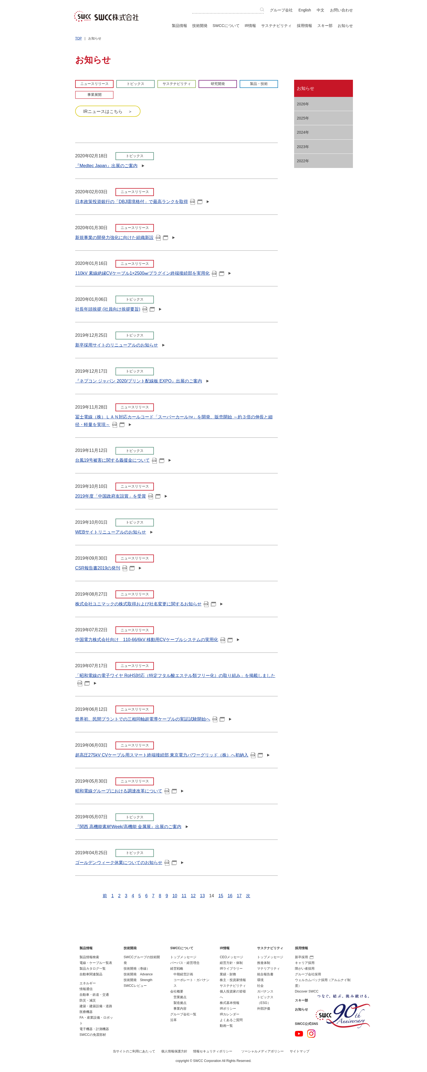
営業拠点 (180, 997)
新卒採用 (304, 957)
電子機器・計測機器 (94, 1029)
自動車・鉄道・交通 (94, 995)
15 (220, 895)
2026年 (303, 104)
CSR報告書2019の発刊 (105, 568)
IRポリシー (228, 1008)
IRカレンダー (229, 1014)
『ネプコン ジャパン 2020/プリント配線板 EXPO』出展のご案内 (138, 381)
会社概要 (176, 991)
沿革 (173, 1020)
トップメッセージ (183, 957)
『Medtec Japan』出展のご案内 (106, 165)
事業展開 (94, 95)
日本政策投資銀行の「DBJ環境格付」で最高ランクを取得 (138, 201)
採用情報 (304, 25)
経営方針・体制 (231, 963)
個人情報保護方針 (174, 1051)
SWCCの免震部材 (93, 1035)
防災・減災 (88, 1000)
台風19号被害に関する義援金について (119, 460)
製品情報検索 (89, 957)
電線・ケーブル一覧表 (96, 963)
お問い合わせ (341, 10)
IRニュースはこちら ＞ (107, 111)
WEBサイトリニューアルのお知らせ (110, 532)
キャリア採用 (305, 963)
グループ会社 (281, 10)
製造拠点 (180, 1003)
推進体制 (263, 963)
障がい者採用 (305, 968)
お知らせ (345, 25)
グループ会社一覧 (183, 1014)
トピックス (135, 84)
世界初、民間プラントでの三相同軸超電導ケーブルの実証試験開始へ (150, 719)
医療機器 (86, 1012)
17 (239, 895)
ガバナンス (265, 991)
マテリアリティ (268, 968)
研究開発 (218, 84)
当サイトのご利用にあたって (134, 1051)
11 (184, 895)
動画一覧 (226, 1026)
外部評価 (263, 1008)
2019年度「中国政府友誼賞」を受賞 (117, 496)
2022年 (303, 161)
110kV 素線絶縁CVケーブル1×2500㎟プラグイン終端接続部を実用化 (149, 273)
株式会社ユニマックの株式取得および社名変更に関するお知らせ (145, 604)
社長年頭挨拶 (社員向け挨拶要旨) (115, 309)
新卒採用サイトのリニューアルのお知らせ (116, 345)
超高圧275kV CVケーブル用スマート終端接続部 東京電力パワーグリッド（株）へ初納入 (169, 755)
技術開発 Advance (138, 974)
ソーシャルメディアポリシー (262, 1051)
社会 (260, 986)
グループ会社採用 (308, 974)
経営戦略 (176, 968)
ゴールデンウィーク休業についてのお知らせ (126, 862)
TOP (78, 38)
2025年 (303, 118)
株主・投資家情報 (233, 980)
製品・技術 (259, 84)
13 (202, 895)
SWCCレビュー (135, 986)
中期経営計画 (183, 974)
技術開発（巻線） (137, 968)
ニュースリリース (94, 84)
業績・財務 (228, 974)
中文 (320, 10)
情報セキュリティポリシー (212, 1051)
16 (230, 895)
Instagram (311, 1034)
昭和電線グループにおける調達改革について (126, 791)
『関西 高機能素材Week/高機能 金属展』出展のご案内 (128, 826)
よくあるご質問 (231, 1020)
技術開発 (200, 25)
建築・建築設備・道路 (96, 1006)
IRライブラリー (231, 968)
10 (174, 895)
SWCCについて (226, 25)
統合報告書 (265, 974)
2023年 (303, 147)
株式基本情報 (229, 1003)
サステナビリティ (276, 25)
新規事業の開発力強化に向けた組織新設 (121, 237)
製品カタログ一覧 (93, 968)
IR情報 (250, 25)
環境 (260, 980)
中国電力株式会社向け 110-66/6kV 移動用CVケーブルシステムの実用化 (154, 639)
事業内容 (180, 1008)
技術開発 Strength (138, 980)
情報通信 (86, 989)
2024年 (303, 132)
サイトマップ (299, 1051)
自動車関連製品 (91, 974)
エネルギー (88, 983)
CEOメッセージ (231, 957)
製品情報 (179, 25)
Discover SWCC (307, 991)
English (304, 10)
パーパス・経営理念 (185, 963)
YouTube (299, 1034)
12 (193, 895)
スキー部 (325, 25)
